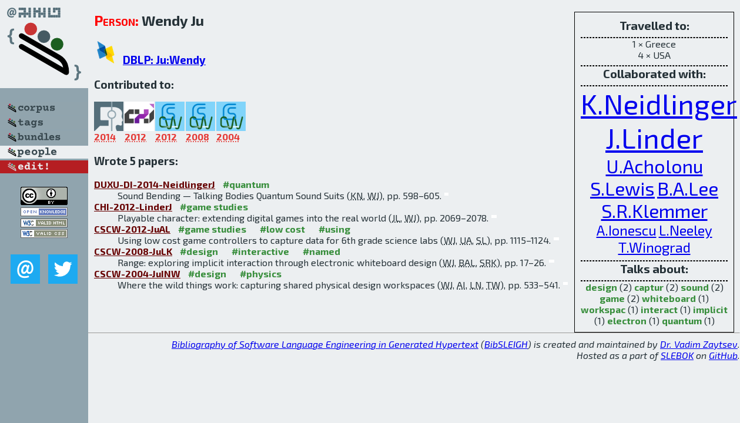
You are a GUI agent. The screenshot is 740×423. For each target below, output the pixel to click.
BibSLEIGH (506, 344)
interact (659, 309)
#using (334, 228)
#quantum (246, 184)
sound (695, 287)
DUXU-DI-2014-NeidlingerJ (154, 184)
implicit (710, 309)
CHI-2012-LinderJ (133, 206)
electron (627, 320)
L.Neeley (685, 230)
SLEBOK (677, 355)
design (601, 287)
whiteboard (669, 298)
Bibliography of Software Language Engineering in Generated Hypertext (325, 344)
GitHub (723, 355)
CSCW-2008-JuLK (133, 251)
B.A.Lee (687, 188)
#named (321, 251)
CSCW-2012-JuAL (132, 228)
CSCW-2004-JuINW (137, 273)
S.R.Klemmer (654, 210)
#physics (261, 273)
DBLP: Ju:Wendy (164, 59)
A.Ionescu (627, 230)
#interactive (260, 251)
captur (649, 287)
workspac (603, 309)
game (612, 298)
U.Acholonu (654, 166)
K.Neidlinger (659, 103)
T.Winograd (654, 247)
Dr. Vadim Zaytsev (699, 344)
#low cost (282, 228)
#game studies (214, 206)
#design (199, 251)
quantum (682, 320)
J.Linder (654, 137)
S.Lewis (622, 188)
